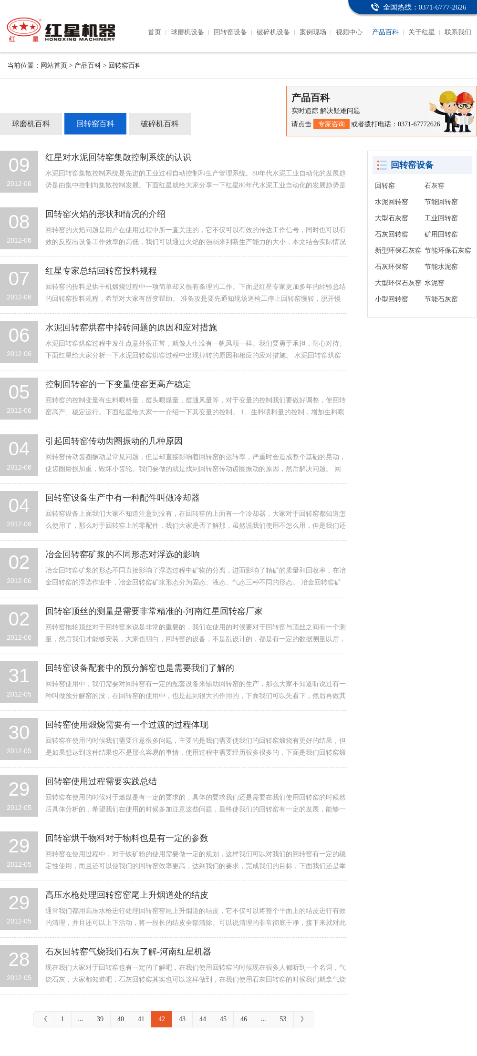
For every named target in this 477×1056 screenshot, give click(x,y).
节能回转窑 (441, 201)
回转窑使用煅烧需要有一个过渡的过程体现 (126, 724)
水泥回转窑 (391, 201)
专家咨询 (331, 124)
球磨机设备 (187, 32)
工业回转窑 (441, 218)
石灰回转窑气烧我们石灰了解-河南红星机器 (128, 951)
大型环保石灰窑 (398, 283)
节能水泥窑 (441, 266)
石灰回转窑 (391, 234)
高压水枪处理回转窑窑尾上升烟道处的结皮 (126, 895)
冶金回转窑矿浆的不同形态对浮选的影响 (122, 554)
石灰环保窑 (391, 266)
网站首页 (54, 65)
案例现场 (313, 32)
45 (223, 1019)
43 (182, 1019)
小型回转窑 (391, 299)
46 (243, 1019)
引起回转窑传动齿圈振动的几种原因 (114, 441)
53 (283, 1019)
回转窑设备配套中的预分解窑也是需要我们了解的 (139, 668)
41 (141, 1019)
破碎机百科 (160, 124)
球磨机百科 (31, 124)
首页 (154, 32)
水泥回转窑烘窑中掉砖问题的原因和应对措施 (131, 327)
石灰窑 (435, 185)
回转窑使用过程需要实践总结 (101, 781)
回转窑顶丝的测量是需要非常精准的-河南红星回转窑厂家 (154, 611)
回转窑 (385, 185)
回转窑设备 (230, 32)
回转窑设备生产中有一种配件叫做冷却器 (122, 497)
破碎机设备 (273, 32)
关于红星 (421, 32)
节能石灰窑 (441, 299)
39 (100, 1019)
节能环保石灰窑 (448, 250)
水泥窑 (435, 283)
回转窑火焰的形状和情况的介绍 (105, 214)
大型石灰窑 (391, 218)
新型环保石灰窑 (398, 250)
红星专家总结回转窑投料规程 (101, 271)
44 (202, 1019)
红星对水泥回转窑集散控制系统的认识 (118, 157)
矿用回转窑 (441, 234)
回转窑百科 (95, 124)
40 (120, 1019)
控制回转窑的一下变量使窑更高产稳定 (118, 384)
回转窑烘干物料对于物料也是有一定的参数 (126, 838)
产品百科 (385, 32)
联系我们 (458, 32)
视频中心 (349, 32)
